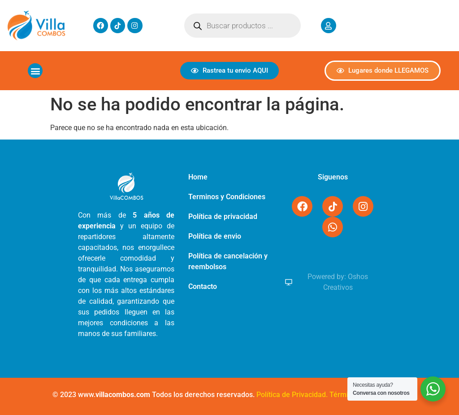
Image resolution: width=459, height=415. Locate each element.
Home (198, 177)
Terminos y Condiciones (226, 196)
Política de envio (214, 236)
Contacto (202, 286)
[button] (35, 70)
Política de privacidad (222, 216)
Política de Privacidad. (292, 394)
